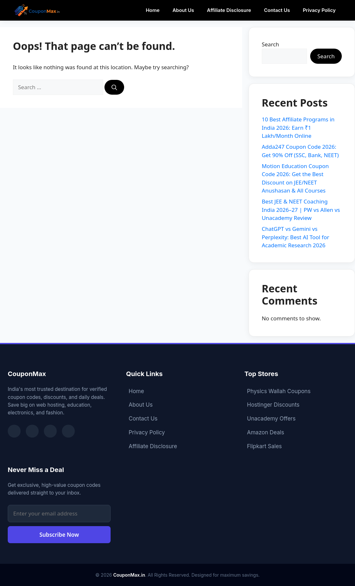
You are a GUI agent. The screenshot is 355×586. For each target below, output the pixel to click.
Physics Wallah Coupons (279, 391)
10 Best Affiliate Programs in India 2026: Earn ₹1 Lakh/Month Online (298, 127)
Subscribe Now (59, 534)
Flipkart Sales (264, 446)
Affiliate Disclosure (229, 10)
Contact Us (277, 10)
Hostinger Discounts (273, 405)
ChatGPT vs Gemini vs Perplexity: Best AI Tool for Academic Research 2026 (295, 237)
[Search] (114, 87)
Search (270, 44)
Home (153, 10)
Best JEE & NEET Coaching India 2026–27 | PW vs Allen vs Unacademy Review (301, 210)
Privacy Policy (319, 10)
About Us (183, 10)
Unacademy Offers (271, 418)
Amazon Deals (265, 432)
